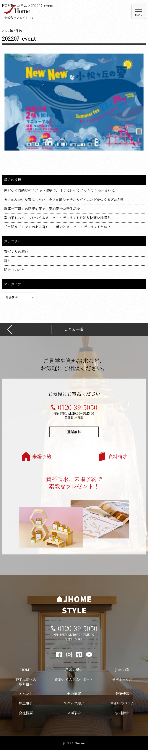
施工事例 (26, 703)
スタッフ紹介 (73, 703)
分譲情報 (122, 693)
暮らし (9, 260)
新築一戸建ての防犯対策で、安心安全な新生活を (42, 208)
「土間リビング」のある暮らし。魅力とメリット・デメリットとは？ (57, 226)
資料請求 (117, 456)
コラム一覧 (74, 329)
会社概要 (26, 712)
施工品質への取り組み (25, 681)
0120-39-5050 (77, 407)
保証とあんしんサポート (74, 679)
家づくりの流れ (16, 251)
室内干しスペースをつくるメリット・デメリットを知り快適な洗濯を (57, 217)
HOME (25, 669)
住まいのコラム (122, 703)
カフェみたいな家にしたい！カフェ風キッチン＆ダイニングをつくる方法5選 (63, 199)
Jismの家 (122, 669)
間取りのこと (14, 269)
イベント (26, 693)
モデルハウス (122, 679)
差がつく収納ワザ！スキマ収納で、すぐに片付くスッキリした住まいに (59, 190)
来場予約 (41, 456)
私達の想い (74, 669)
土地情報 (74, 693)
